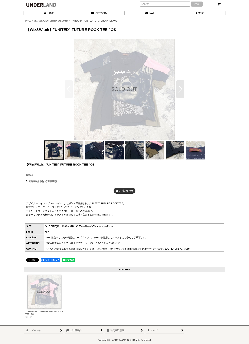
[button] (200, 13)
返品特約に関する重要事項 (41, 181)
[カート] (219, 4)
